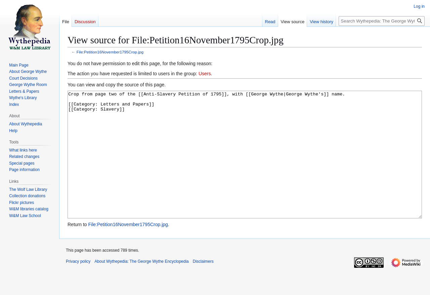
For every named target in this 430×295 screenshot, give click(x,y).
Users (205, 73)
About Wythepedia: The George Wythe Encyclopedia (141, 286)
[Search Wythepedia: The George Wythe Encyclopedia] (382, 21)
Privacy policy (78, 286)
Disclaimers (203, 286)
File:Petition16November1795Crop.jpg (110, 52)
